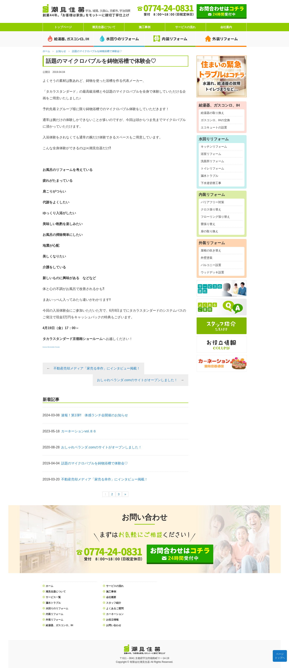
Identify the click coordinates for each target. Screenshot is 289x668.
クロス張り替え (211, 209)
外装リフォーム (54, 619)
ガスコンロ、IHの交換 (215, 120)
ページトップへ (280, 656)
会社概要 (111, 597)
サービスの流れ (185, 27)
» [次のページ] (125, 494)
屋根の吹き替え (211, 250)
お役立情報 (112, 619)
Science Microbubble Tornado (51, 347)
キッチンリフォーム (214, 146)
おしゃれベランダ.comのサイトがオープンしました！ (137, 380)
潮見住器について (103, 27)
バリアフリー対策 (212, 202)
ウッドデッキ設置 (212, 272)
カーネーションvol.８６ (78, 431)
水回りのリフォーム (57, 608)
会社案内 (226, 27)
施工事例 (144, 27)
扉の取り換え (209, 231)
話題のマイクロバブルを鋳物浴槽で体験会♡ (94, 463)
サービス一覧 (53, 597)
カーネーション (115, 614)
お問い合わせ (113, 625)
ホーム (49, 586)
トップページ (63, 27)
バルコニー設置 (211, 265)
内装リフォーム (54, 614)
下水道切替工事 (211, 183)
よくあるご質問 (115, 608)
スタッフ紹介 (113, 602)
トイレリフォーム (212, 168)
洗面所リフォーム (212, 161)
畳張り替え (208, 224)
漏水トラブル (209, 175)
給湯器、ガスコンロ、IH (59, 625)
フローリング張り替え (215, 216)
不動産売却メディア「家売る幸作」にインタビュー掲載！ (96, 368)
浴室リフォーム (211, 153)
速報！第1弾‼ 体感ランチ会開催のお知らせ (94, 415)
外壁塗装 (206, 257)
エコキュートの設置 (214, 127)
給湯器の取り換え (212, 112)
